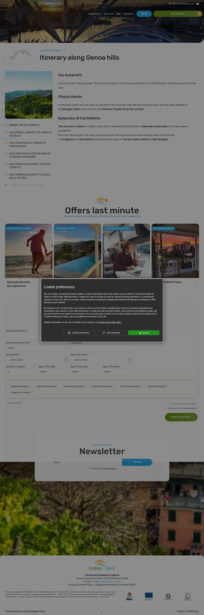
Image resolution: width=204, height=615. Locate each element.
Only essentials (111, 333)
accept (144, 333)
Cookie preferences (78, 333)
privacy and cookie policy (110, 322)
